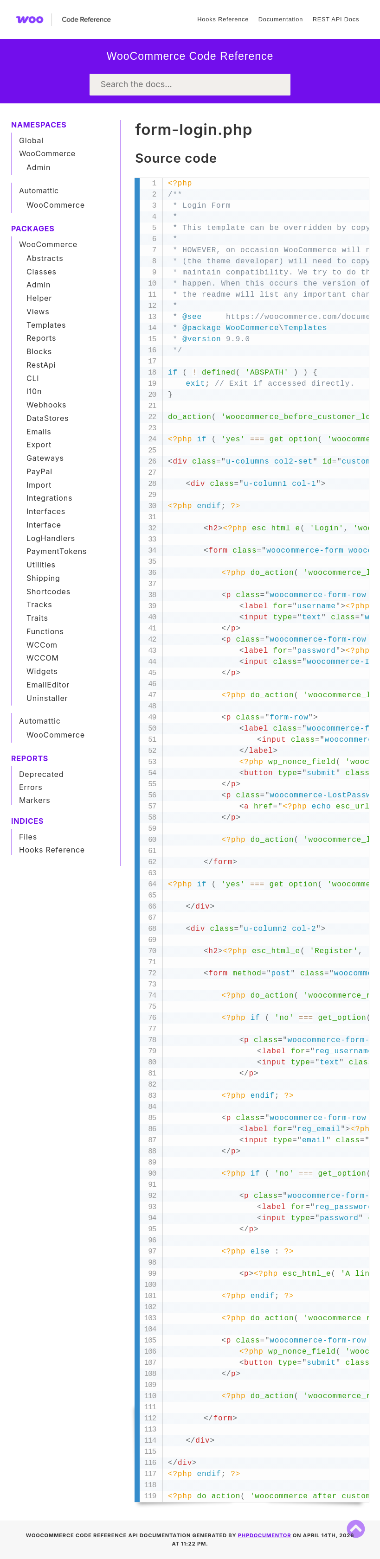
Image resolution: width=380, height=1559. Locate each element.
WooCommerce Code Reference (190, 56)
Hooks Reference (223, 19)
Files (28, 836)
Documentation (280, 19)
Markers (35, 800)
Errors (31, 787)
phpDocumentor (264, 1535)
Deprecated (41, 774)
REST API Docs (336, 19)
